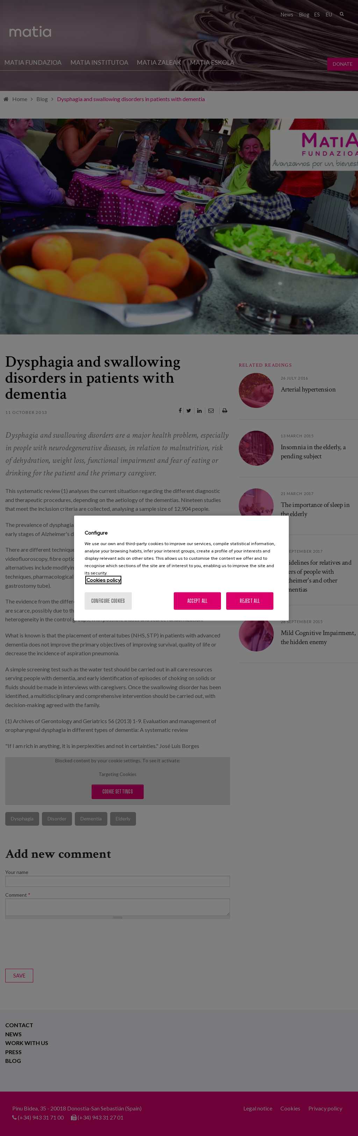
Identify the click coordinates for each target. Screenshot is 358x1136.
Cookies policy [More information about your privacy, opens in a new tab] (103, 580)
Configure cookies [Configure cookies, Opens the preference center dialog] (108, 601)
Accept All (197, 601)
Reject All (250, 601)
